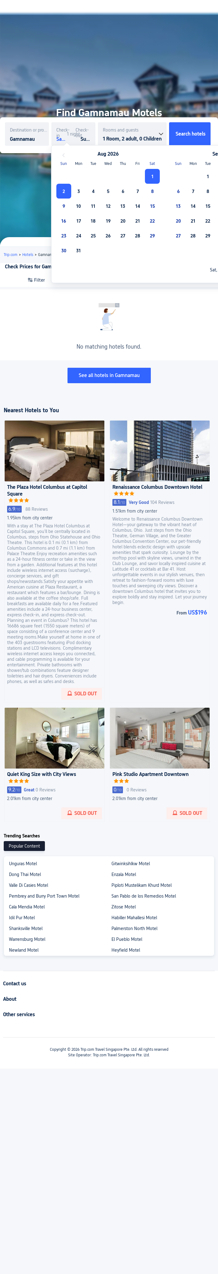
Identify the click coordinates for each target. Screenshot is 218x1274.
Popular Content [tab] (24, 846)
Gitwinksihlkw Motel (130, 863)
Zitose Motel (123, 906)
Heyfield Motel (125, 950)
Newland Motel (23, 950)
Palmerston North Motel (134, 928)
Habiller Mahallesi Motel (134, 917)
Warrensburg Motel (27, 939)
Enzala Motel (123, 874)
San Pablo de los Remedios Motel (143, 896)
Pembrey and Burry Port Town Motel (44, 896)
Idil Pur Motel (22, 917)
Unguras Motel (23, 863)
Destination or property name (29, 130)
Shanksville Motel (25, 928)
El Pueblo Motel (126, 939)
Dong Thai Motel (25, 874)
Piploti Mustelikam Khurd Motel (141, 885)
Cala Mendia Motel (27, 906)
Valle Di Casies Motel (28, 885)
